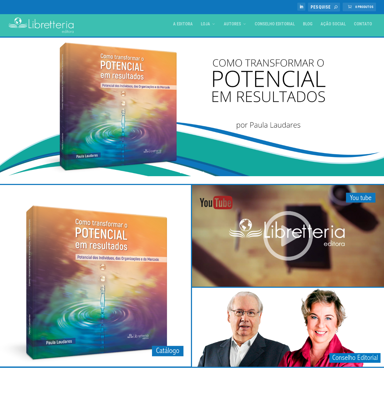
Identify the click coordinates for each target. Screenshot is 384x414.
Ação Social (333, 24)
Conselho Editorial (275, 24)
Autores (232, 24)
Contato (363, 24)
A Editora (183, 24)
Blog (308, 24)
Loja (205, 24)
